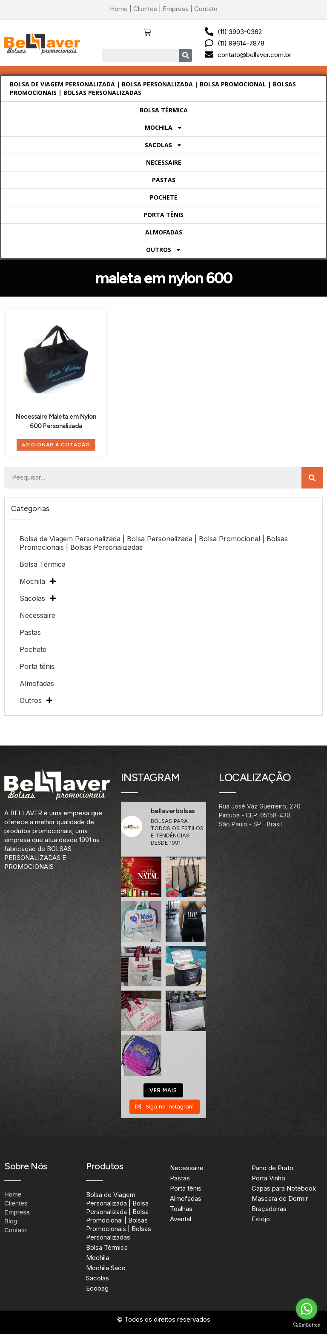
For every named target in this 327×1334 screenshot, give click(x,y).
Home (119, 9)
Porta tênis (163, 215)
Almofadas (163, 232)
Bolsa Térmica (164, 110)
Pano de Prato (272, 1168)
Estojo (261, 1219)
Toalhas (181, 1209)
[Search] (185, 55)
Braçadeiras (269, 1209)
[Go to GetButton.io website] (306, 1325)
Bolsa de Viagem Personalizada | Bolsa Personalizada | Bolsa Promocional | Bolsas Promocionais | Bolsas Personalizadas (153, 88)
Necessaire (163, 162)
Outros (163, 250)
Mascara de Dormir (280, 1198)
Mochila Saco (106, 1268)
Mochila (164, 127)
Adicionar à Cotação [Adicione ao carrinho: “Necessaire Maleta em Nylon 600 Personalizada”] (56, 445)
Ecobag (97, 1288)
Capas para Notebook (284, 1188)
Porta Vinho (268, 1178)
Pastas (163, 180)
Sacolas (163, 145)
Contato (206, 9)
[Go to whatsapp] (306, 1309)
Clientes (145, 9)
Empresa (176, 9)
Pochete (164, 197)
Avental (180, 1219)
